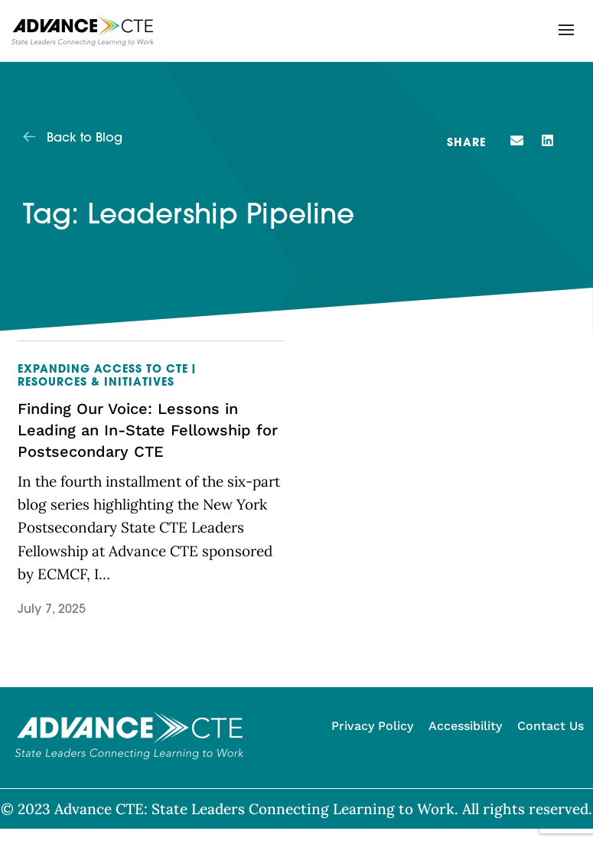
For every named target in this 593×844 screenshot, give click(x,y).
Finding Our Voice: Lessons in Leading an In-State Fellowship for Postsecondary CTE (148, 430)
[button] (566, 29)
